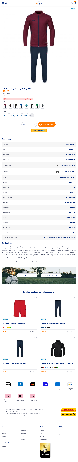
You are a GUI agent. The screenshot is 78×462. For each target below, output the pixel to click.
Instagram (4, 446)
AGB (41, 433)
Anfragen (27, 275)
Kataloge (23, 436)
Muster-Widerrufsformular (65, 438)
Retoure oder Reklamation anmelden (65, 430)
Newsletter (4, 436)
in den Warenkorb (46, 124)
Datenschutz (43, 436)
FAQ (3, 430)
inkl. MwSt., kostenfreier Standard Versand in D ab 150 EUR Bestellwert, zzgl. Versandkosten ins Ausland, (22, 410)
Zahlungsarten (24, 433)
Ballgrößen (23, 439)
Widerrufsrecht (62, 435)
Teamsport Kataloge (51, 275)
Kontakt (4, 433)
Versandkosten (24, 430)
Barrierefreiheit (43, 439)
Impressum (43, 430)
